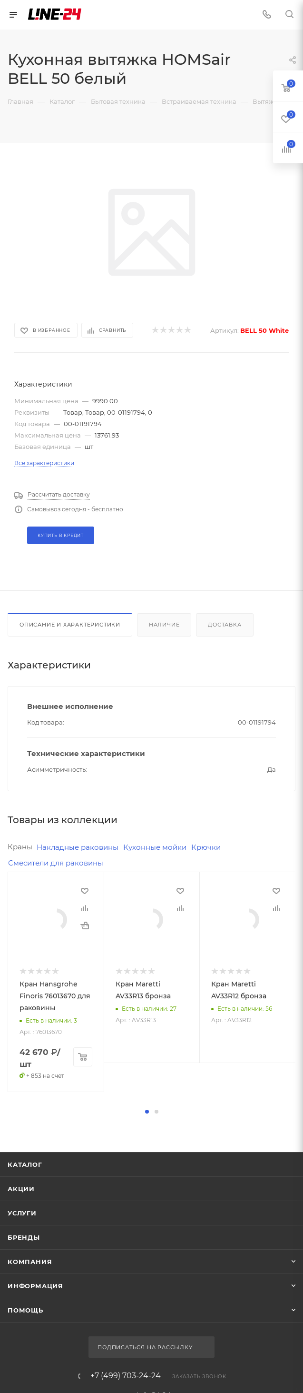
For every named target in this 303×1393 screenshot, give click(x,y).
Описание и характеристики (70, 624)
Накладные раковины (77, 847)
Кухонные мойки (154, 847)
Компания (30, 1383)
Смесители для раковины (55, 862)
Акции (21, 1310)
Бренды (24, 1359)
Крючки (206, 847)
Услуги (22, 1335)
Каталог (25, 1286)
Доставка (224, 624)
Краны (20, 846)
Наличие (164, 624)
